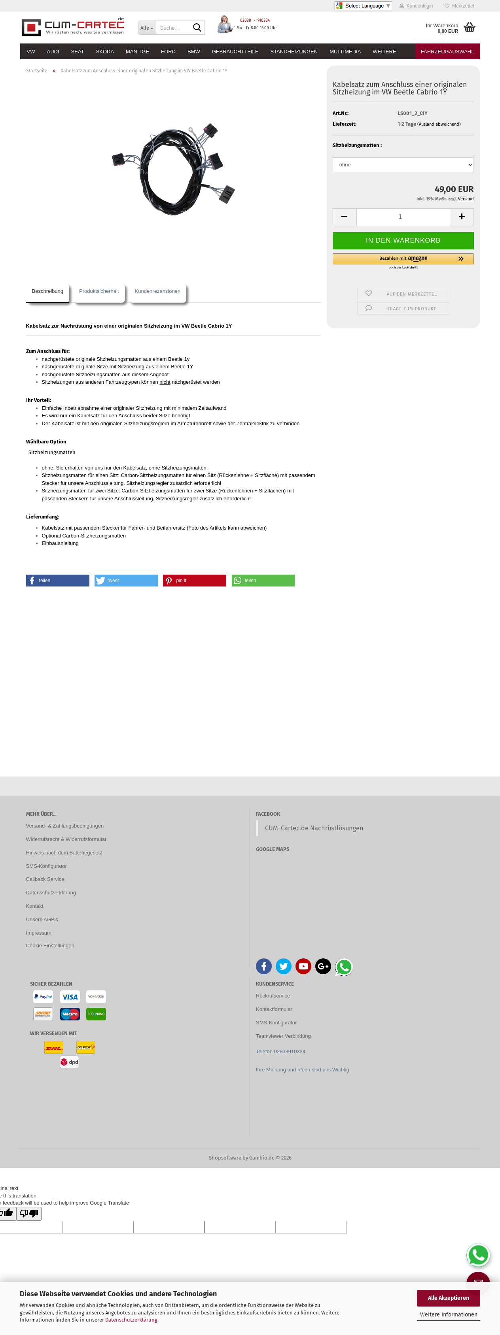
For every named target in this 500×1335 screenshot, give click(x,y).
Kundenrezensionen (158, 291)
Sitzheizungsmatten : (357, 145)
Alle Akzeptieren (448, 1298)
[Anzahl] (403, 217)
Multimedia (345, 52)
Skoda (105, 52)
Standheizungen (294, 52)
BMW (194, 52)
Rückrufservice (273, 996)
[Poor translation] (29, 1214)
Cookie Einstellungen (50, 945)
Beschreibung (48, 291)
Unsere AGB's (42, 919)
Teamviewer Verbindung (283, 1036)
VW (31, 52)
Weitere (384, 52)
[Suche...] (146, 28)
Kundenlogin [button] (416, 6)
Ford (168, 52)
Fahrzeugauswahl (447, 52)
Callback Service (45, 879)
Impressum (38, 933)
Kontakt (35, 906)
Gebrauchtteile (235, 52)
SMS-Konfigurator (46, 866)
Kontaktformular (274, 1009)
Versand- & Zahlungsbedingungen (65, 826)
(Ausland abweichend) (439, 124)
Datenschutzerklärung (131, 1320)
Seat (77, 52)
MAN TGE (137, 52)
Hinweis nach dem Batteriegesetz (64, 853)
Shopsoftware (225, 1158)
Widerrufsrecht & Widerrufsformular (66, 839)
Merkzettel (459, 6)
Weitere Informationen (448, 1314)
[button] (344, 217)
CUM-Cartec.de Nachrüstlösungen (314, 828)
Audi (53, 52)
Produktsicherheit (99, 291)
